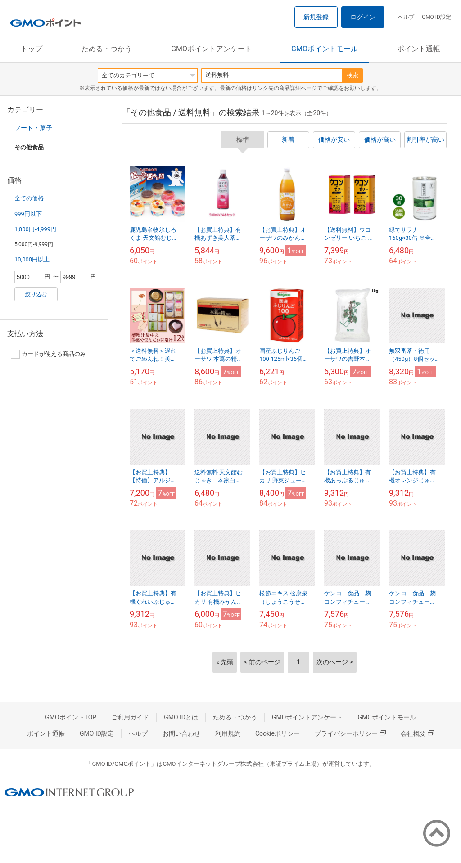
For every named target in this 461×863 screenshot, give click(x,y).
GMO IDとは (181, 717)
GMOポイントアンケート (211, 49)
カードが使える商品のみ (48, 354)
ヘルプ (406, 17)
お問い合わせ (181, 733)
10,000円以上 (32, 259)
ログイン (362, 17)
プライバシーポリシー (350, 733)
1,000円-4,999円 (35, 229)
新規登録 (316, 17)
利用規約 (227, 733)
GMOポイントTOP (70, 717)
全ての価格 (29, 198)
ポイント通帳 (418, 49)
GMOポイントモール (324, 49)
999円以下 (28, 214)
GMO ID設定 (436, 17)
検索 (352, 75)
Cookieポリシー (277, 733)
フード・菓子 (33, 127)
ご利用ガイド (130, 717)
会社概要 (417, 733)
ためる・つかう (106, 49)
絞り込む (36, 294)
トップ (31, 49)
